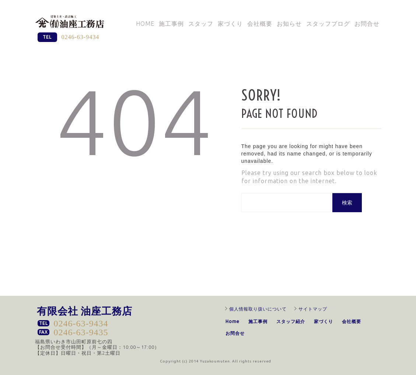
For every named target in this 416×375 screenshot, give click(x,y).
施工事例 (171, 23)
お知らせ (289, 23)
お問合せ (367, 23)
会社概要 (259, 23)
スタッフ (200, 23)
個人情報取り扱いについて (258, 308)
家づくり (230, 23)
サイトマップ (312, 308)
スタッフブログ (328, 23)
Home (145, 23)
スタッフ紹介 (290, 321)
